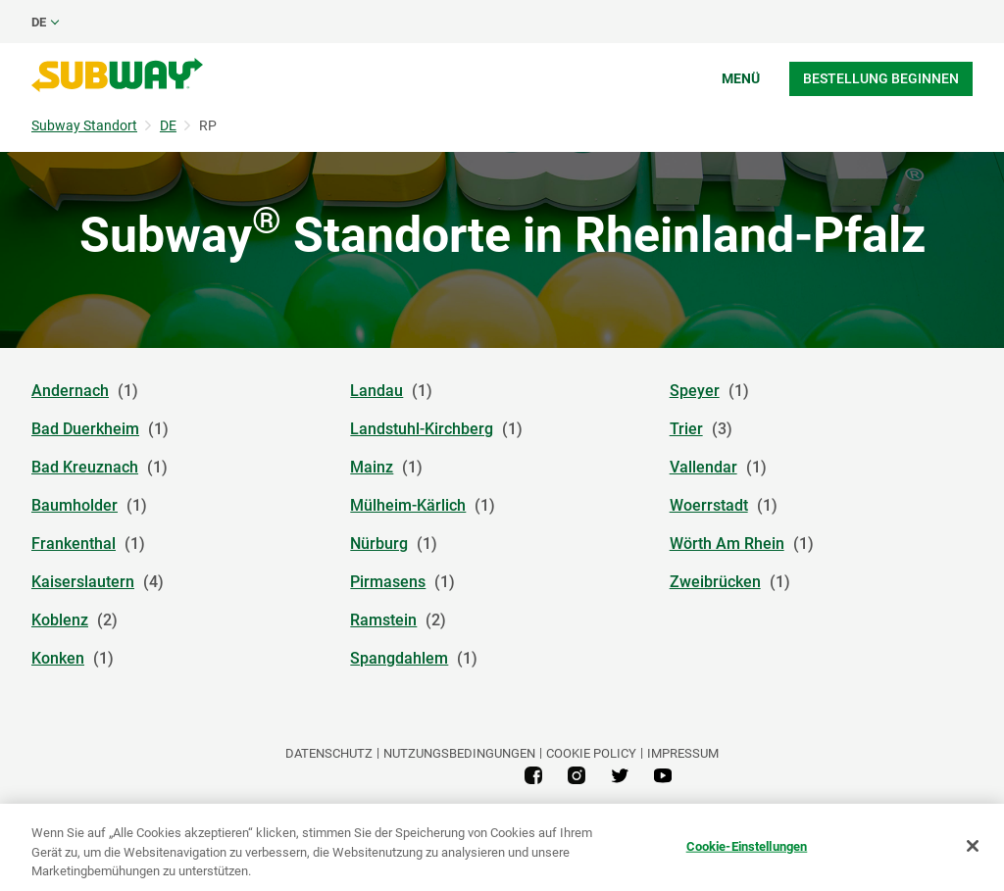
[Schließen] (972, 845)
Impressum (683, 753)
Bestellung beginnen (881, 78)
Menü (741, 78)
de (38, 22)
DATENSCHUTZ (329, 753)
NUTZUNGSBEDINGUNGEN (459, 753)
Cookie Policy (591, 753)
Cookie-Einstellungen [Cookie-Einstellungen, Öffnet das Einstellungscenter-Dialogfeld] (747, 845)
